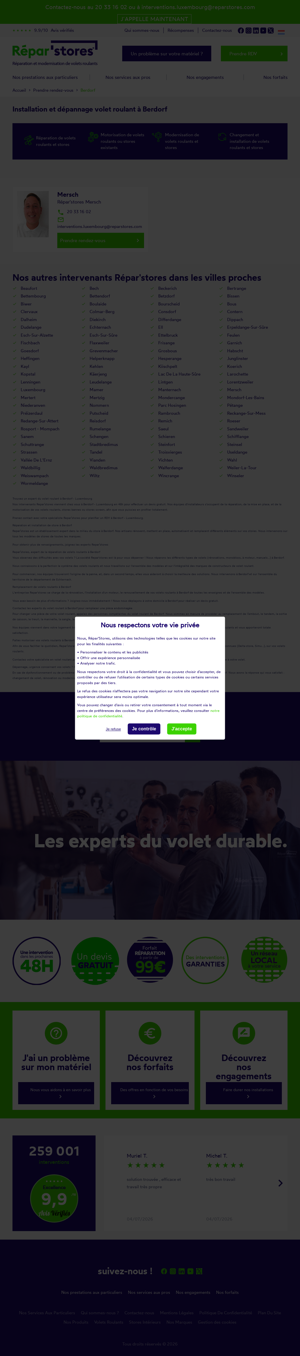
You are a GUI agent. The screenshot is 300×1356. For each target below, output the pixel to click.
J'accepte (182, 728)
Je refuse (113, 729)
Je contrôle (144, 728)
